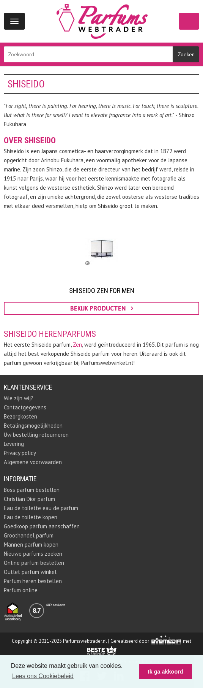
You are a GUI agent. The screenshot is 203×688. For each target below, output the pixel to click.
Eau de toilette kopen (30, 517)
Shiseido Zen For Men (101, 291)
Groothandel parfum (29, 535)
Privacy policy (20, 453)
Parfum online (21, 590)
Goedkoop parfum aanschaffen (42, 526)
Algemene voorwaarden (33, 462)
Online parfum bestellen (34, 562)
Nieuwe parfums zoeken (33, 553)
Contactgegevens (25, 407)
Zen (77, 344)
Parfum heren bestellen (33, 581)
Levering (14, 443)
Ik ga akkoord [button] (165, 672)
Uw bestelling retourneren (36, 434)
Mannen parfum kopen (31, 544)
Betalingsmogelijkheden (33, 425)
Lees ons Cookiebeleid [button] (43, 676)
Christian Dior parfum (29, 499)
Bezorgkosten (20, 416)
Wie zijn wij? (18, 398)
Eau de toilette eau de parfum (41, 508)
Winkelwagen (189, 21)
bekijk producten (101, 308)
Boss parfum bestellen (32, 489)
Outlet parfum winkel (30, 571)
